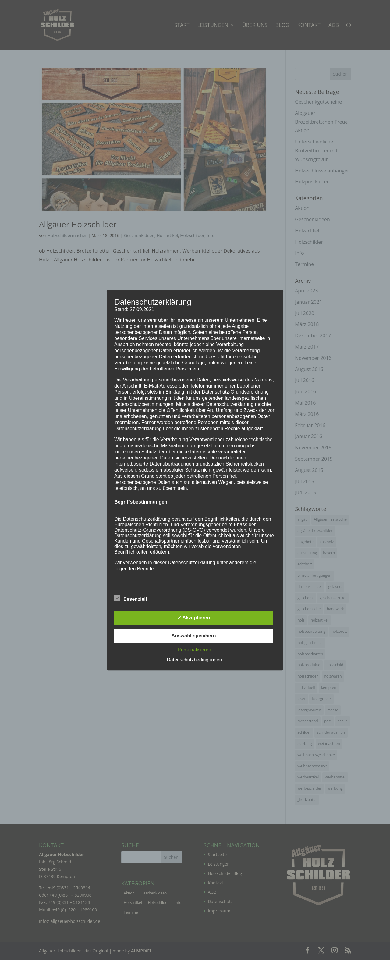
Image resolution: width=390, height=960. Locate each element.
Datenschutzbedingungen (194, 659)
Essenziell (130, 598)
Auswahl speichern (194, 635)
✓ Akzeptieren (193, 617)
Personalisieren (194, 649)
